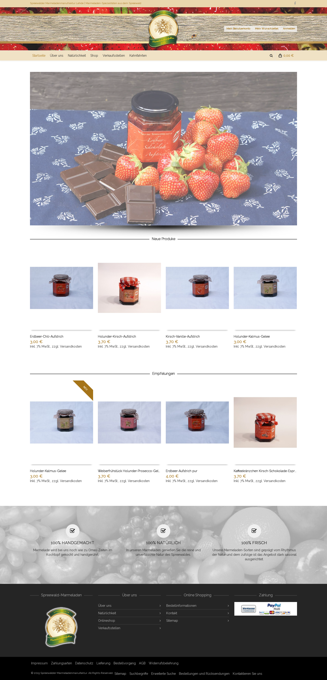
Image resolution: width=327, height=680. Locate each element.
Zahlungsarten (61, 663)
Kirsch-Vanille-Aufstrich (183, 336)
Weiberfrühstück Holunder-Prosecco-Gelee (130, 471)
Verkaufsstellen (114, 55)
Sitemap (172, 620)
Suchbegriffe (138, 673)
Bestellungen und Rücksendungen (204, 673)
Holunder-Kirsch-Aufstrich (117, 336)
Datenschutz (84, 663)
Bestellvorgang (125, 663)
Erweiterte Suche (163, 673)
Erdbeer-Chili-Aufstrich (46, 336)
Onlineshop (106, 620)
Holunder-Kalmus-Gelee (252, 336)
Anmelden (289, 28)
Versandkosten (71, 346)
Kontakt (171, 613)
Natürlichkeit (77, 55)
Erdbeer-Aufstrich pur (181, 471)
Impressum (39, 663)
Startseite (38, 55)
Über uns (56, 55)
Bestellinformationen (181, 605)
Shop (94, 55)
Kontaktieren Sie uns (247, 673)
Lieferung (103, 663)
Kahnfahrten (138, 55)
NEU (85, 388)
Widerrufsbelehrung (163, 663)
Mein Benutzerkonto (238, 28)
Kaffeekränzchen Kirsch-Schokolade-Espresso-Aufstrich (275, 471)
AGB (142, 663)
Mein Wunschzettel (266, 28)
